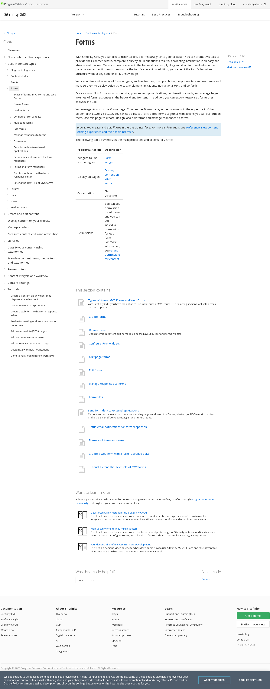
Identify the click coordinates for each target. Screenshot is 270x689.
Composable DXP (66, 630)
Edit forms (95, 370)
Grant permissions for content (113, 254)
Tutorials (139, 14)
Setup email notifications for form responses (118, 427)
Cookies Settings (250, 680)
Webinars (117, 624)
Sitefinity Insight (10, 619)
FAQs (114, 645)
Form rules (96, 397)
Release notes (9, 635)
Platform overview (239, 67)
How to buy (243, 634)
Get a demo (235, 62)
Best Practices (161, 14)
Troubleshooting (188, 14)
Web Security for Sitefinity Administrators (114, 528)
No (92, 580)
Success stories (120, 630)
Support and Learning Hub (180, 614)
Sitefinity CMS (8, 614)
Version (78, 14)
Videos (115, 619)
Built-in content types (98, 33)
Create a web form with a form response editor (120, 453)
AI (57, 640)
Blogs (115, 614)
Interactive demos (175, 630)
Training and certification (179, 619)
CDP (58, 624)
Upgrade (117, 640)
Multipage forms (99, 357)
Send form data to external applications (113, 410)
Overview (61, 614)
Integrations (63, 651)
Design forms (97, 330)
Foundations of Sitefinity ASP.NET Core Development (121, 544)
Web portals (63, 645)
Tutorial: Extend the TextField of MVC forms (117, 467)
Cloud (59, 619)
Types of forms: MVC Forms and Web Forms (117, 300)
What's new (7, 630)
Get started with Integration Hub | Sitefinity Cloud (119, 512)
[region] (135, 680)
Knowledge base (121, 635)
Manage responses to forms (107, 383)
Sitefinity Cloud (9, 624)
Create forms (97, 316)
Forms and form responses (106, 440)
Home (79, 33)
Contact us (243, 639)
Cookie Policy (12, 683)
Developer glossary (176, 635)
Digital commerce (65, 635)
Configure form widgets (104, 343)
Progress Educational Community (184, 624)
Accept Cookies (214, 680)
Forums (207, 579)
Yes (81, 580)
